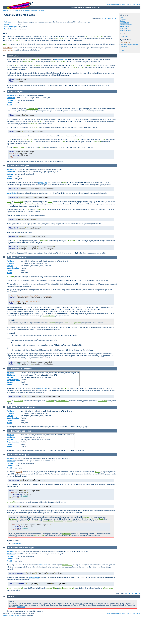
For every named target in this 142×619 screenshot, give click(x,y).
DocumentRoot (61, 38)
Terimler (128, 4)
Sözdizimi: (11, 98)
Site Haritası (136, 4)
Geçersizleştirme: (13, 268)
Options (69, 521)
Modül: (9, 105)
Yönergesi (18, 91)
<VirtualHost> (29, 62)
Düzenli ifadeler (12, 193)
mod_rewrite (8, 50)
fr (106, 18)
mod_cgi (19, 472)
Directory (66, 534)
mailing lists (21, 607)
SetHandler (58, 521)
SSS (123, 4)
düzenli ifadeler (34, 577)
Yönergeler (117, 4)
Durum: (6, 24)
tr (116, 18)
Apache (5, 10)
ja (109, 18)
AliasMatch (123, 19)
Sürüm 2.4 (34, 10)
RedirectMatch (124, 23)
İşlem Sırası (124, 36)
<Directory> (28, 140)
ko (112, 18)
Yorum (123, 50)
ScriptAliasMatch (125, 30)
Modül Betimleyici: (11, 26)
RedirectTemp (124, 26)
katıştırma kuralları (61, 59)
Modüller (110, 4)
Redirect (7, 44)
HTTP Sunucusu (15, 10)
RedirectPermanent (126, 24)
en (102, 18)
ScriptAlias (98, 36)
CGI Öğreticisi (16, 543)
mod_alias (7, 48)
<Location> (96, 142)
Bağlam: (10, 100)
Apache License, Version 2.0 (12, 615)
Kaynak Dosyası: (10, 29)
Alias (88, 36)
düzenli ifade (42, 182)
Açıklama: (7, 22)
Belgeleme (25, 10)
